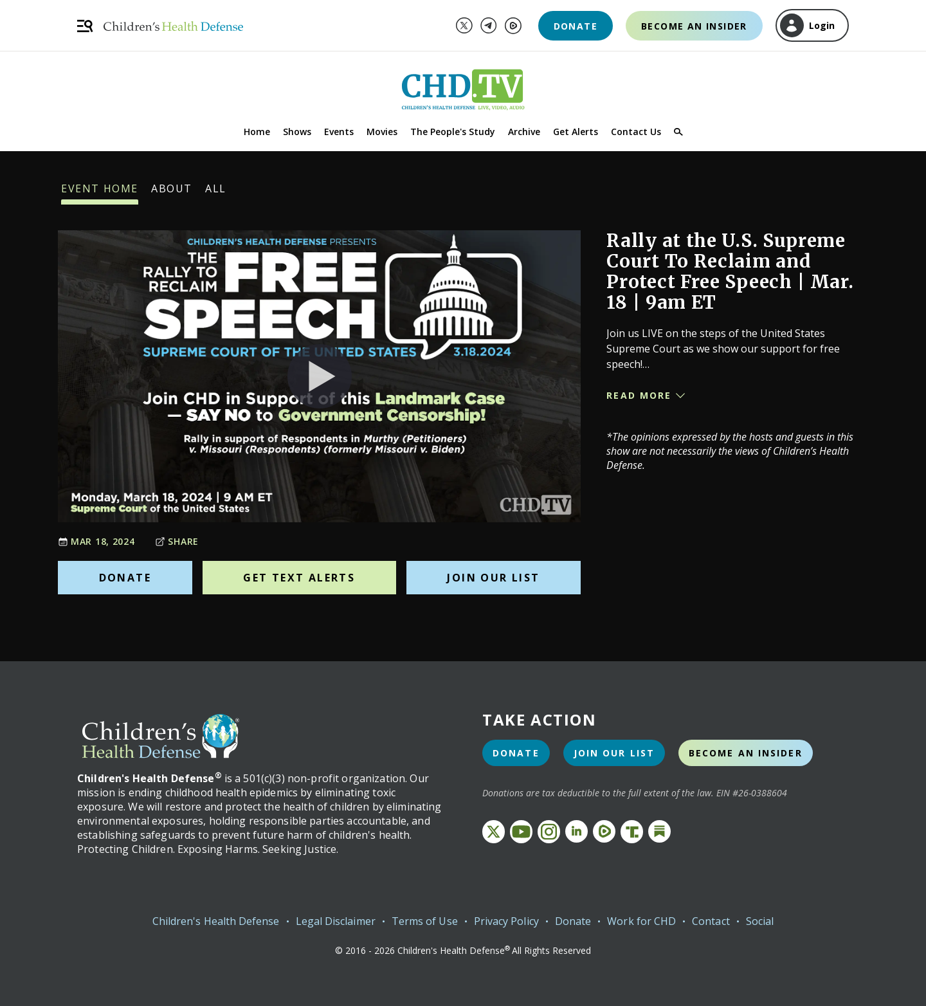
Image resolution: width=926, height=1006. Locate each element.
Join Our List (493, 578)
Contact (711, 921)
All (215, 193)
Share (177, 541)
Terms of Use (425, 921)
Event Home (99, 193)
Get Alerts (575, 131)
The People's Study (452, 131)
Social (760, 921)
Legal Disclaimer (336, 921)
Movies (382, 131)
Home (257, 131)
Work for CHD (641, 921)
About (171, 193)
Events (339, 131)
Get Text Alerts (299, 578)
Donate (575, 26)
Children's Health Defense (216, 921)
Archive (524, 131)
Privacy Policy (506, 921)
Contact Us (636, 131)
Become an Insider (694, 26)
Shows (297, 131)
